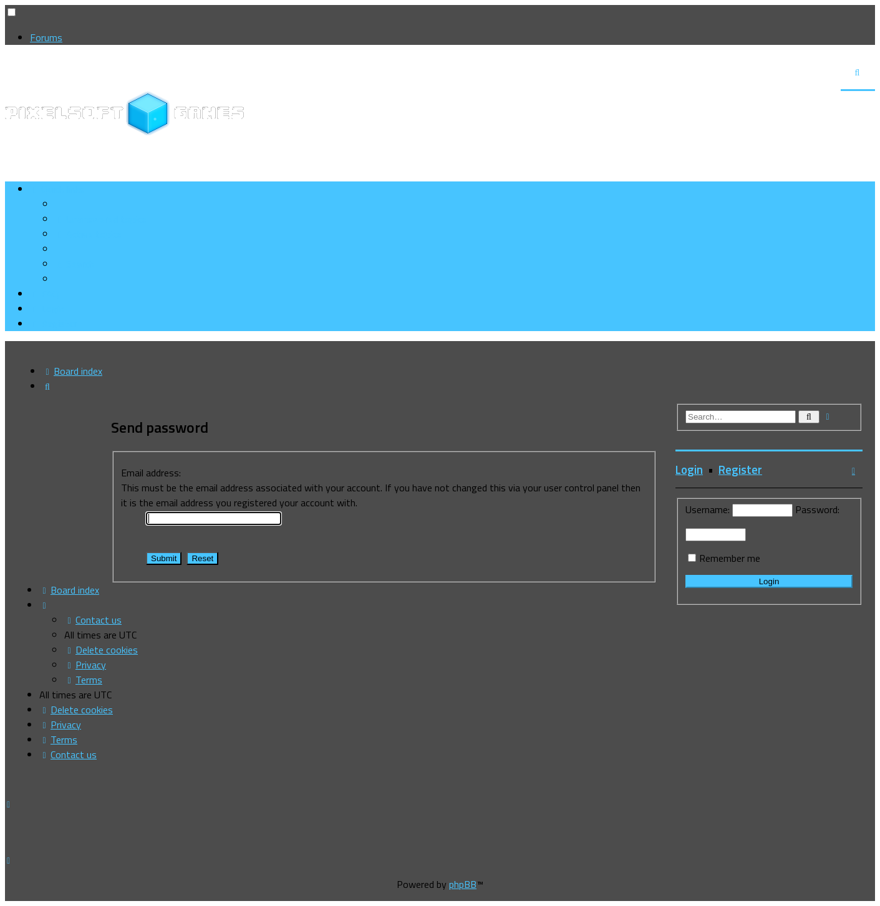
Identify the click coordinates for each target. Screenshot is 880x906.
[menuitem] (101, 218)
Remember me (729, 558)
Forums (46, 37)
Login (689, 469)
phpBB (462, 884)
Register (740, 469)
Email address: (151, 472)
